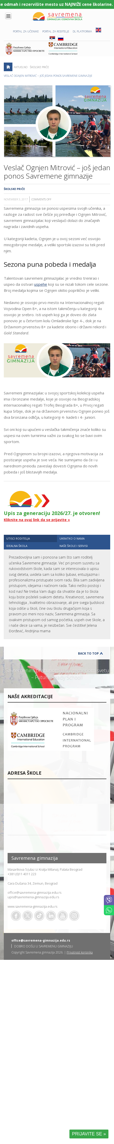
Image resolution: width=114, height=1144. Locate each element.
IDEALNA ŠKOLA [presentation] (16, 546)
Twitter (27, 915)
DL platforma (82, 31)
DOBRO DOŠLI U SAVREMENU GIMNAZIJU (43, 946)
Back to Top (88, 653)
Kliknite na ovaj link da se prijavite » (37, 519)
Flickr (74, 915)
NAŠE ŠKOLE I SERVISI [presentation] (74, 546)
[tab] (30, 538)
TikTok (39, 915)
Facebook (16, 915)
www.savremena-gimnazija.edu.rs (32, 906)
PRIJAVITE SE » (89, 1133)
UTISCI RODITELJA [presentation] (18, 538)
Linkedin (50, 915)
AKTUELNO (20, 67)
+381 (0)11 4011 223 (22, 874)
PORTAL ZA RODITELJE (55, 31)
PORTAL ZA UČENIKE (26, 31)
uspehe (40, 284)
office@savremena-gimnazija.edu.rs (34, 892)
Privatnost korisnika (80, 952)
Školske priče (39, 67)
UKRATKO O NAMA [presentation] (72, 538)
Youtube (62, 915)
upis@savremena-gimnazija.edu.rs (33, 897)
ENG (98, 30)
